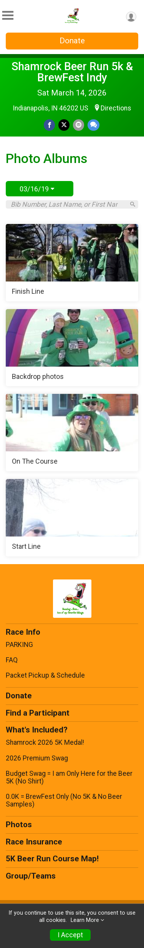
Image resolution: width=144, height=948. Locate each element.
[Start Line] (72, 517)
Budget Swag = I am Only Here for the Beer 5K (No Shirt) (69, 777)
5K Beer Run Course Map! (52, 858)
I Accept (70, 935)
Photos (19, 824)
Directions (116, 108)
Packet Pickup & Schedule (45, 675)
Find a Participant (38, 713)
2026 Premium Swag (37, 758)
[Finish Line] (72, 262)
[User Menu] (131, 17)
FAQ (12, 660)
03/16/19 (37, 189)
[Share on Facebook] (49, 124)
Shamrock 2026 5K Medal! (45, 742)
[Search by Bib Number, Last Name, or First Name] (67, 204)
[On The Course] (72, 432)
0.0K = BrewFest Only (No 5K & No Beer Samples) (64, 800)
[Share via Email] (78, 124)
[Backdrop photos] (72, 348)
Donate (72, 40)
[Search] (132, 204)
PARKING (19, 644)
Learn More (85, 920)
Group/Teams (31, 876)
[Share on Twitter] (64, 124)
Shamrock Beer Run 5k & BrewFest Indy (72, 72)
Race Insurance (34, 841)
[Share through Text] (93, 124)
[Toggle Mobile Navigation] (7, 15)
